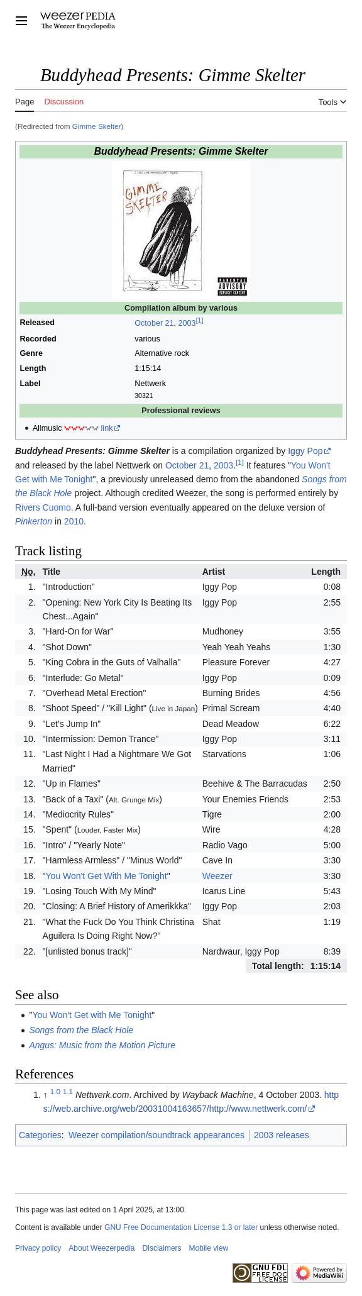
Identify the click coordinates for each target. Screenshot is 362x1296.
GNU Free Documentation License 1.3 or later (181, 1227)
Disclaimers (162, 1248)
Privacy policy (38, 1248)
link (107, 428)
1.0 (55, 1091)
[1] (200, 320)
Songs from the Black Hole (81, 1030)
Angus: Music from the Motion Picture (102, 1045)
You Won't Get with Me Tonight (91, 1015)
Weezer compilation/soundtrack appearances (156, 1135)
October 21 (153, 323)
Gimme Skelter (96, 126)
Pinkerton (33, 521)
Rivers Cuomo (43, 507)
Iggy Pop (305, 451)
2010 (74, 521)
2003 (187, 323)
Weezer (217, 876)
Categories (40, 1135)
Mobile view (209, 1248)
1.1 (68, 1091)
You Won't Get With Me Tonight (106, 876)
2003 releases (281, 1135)
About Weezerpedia (101, 1248)
